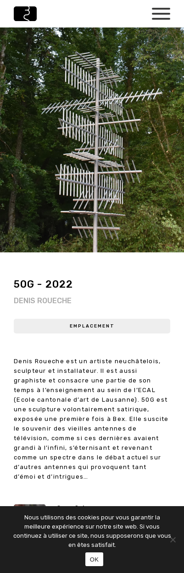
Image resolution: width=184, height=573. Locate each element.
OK (94, 559)
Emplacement (92, 326)
